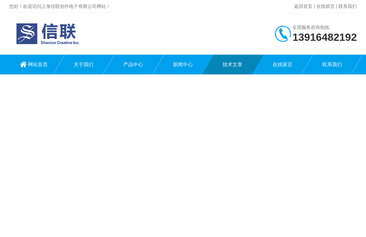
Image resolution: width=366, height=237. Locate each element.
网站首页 (38, 64)
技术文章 (232, 64)
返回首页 (303, 6)
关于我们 (83, 64)
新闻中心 (183, 64)
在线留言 (325, 6)
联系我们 (347, 6)
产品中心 (133, 64)
